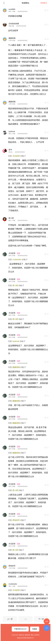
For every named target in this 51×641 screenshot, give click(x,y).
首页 (46, 621)
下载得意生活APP (20, 629)
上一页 (10, 619)
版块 (47, 628)
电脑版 (34, 629)
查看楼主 (43, 3)
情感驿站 (25, 3)
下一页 (41, 619)
